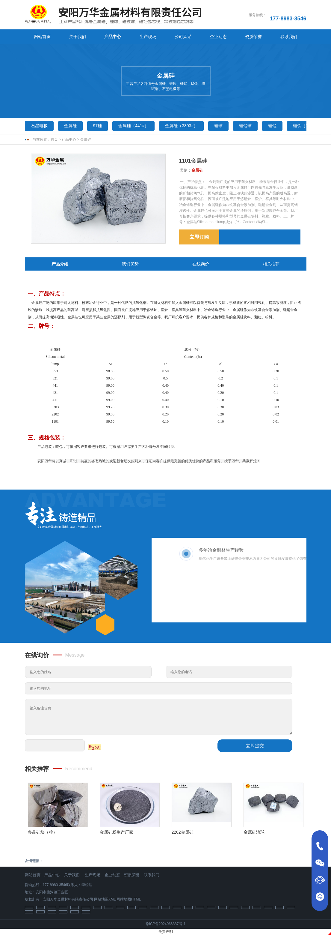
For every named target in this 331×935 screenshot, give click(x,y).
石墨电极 (39, 125)
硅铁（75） (304, 125)
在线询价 (200, 264)
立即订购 (199, 236)
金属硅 (70, 125)
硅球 (218, 125)
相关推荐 (271, 264)
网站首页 (42, 36)
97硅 (97, 125)
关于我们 (77, 36)
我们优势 (130, 264)
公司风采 (183, 36)
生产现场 (148, 36)
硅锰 (272, 125)
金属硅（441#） (133, 125)
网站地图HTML (129, 899)
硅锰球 (245, 125)
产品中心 (112, 36)
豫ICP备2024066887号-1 (165, 924)
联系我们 (288, 36)
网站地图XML (105, 899)
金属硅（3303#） (181, 125)
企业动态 (218, 36)
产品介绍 (60, 264)
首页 (54, 139)
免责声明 (165, 932)
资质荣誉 (253, 36)
